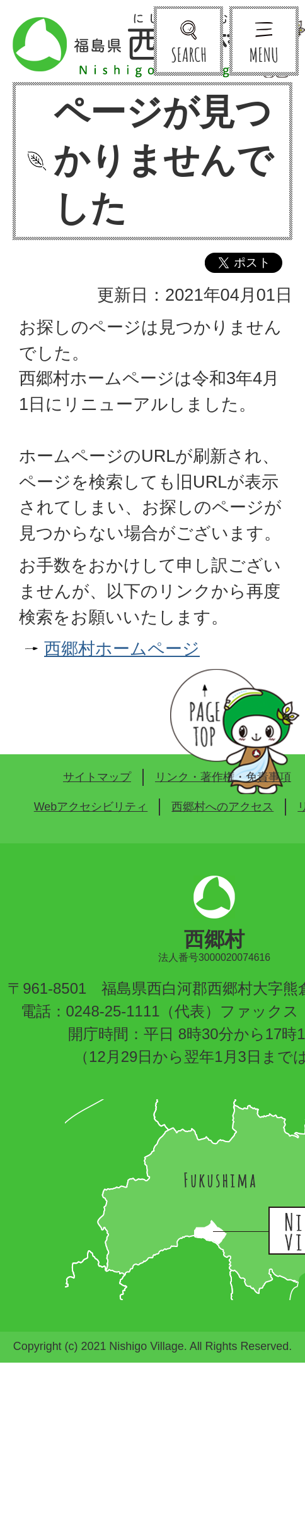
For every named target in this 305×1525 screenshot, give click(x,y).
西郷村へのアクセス (222, 806)
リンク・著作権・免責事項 (223, 777)
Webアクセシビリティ (91, 806)
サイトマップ (97, 777)
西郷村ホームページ (122, 648)
